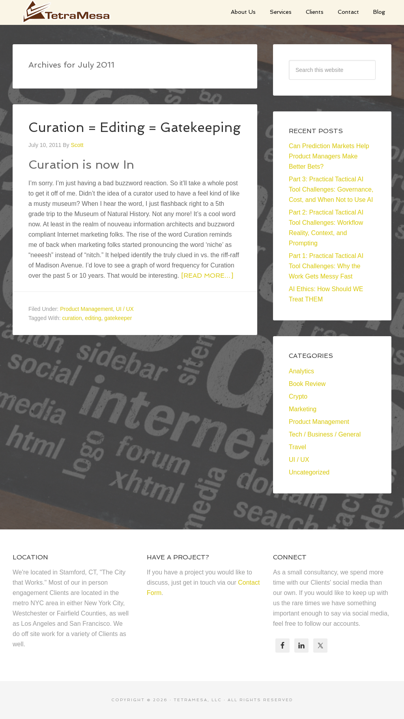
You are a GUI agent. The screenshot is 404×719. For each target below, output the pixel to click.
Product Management (86, 323)
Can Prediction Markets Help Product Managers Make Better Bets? (329, 156)
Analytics (301, 371)
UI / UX (125, 323)
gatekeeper (118, 332)
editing (93, 332)
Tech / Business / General (325, 434)
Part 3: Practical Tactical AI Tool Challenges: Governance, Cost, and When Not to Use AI (331, 189)
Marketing (302, 409)
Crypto (298, 396)
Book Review (307, 383)
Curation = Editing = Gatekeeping (98, 134)
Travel (297, 447)
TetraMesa (72, 12)
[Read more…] (207, 290)
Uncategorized (309, 472)
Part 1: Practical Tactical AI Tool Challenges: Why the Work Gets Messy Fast (326, 266)
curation (72, 332)
